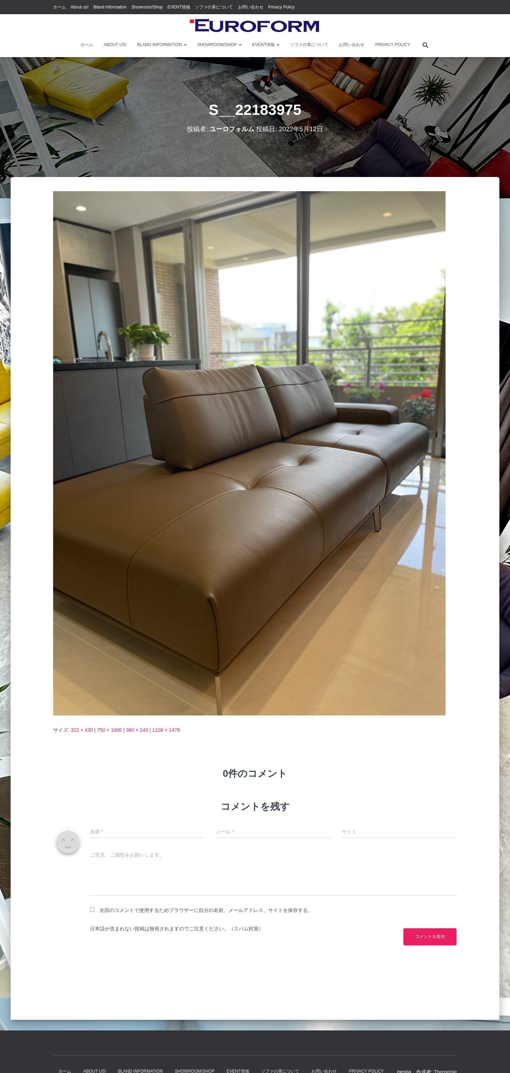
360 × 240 (137, 730)
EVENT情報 (179, 7)
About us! (79, 7)
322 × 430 (82, 730)
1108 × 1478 (166, 730)
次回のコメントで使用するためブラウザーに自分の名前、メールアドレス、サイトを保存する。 (206, 910)
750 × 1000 (109, 730)
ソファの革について (214, 7)
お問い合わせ (251, 7)
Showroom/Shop (147, 7)
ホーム (59, 7)
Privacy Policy (281, 7)
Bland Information (109, 7)
